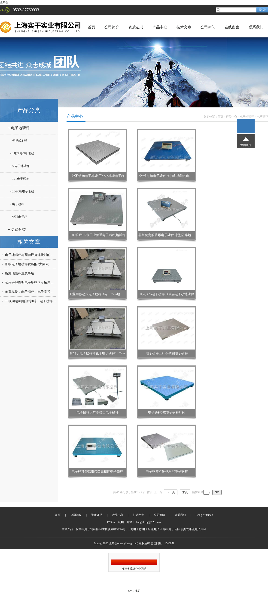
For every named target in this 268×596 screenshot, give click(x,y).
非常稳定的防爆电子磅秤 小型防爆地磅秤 (168, 235)
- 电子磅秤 (17, 204)
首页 (91, 27)
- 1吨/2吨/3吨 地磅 (22, 153)
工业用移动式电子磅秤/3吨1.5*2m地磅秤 (98, 294)
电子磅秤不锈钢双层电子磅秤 (167, 471)
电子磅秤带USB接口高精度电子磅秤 (97, 471)
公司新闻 (208, 27)
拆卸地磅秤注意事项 (19, 273)
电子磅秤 (262, 116)
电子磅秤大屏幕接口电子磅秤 (97, 412)
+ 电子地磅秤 (19, 128)
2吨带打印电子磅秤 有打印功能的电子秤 (167, 176)
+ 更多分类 (17, 229)
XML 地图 (134, 591)
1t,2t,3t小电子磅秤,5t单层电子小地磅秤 (166, 294)
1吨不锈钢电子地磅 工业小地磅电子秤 (97, 176)
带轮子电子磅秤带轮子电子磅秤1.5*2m (97, 353)
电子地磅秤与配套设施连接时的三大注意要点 (37, 255)
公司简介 (111, 27)
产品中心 (159, 27)
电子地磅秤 (247, 116)
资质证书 (135, 27)
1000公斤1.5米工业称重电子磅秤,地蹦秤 (97, 235)
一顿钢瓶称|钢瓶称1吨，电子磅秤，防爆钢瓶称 (38, 301)
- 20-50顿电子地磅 (22, 191)
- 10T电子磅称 (19, 178)
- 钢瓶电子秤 (18, 217)
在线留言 (232, 27)
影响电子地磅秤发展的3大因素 (27, 264)
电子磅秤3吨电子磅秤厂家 (166, 412)
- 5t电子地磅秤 (20, 166)
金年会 (4, 2)
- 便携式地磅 (18, 140)
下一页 (171, 492)
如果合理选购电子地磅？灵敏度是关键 (32, 282)
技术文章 (184, 27)
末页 (185, 492)
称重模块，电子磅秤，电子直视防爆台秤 (34, 292)
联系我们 (256, 27)
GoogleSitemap (204, 515)
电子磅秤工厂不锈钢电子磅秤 (167, 353)
